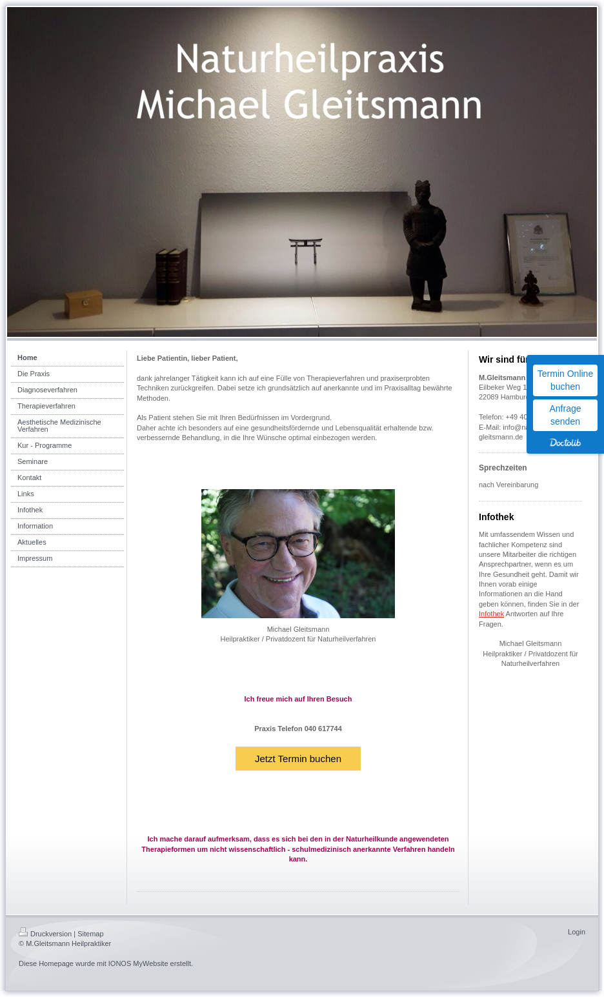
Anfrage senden (565, 415)
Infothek (491, 614)
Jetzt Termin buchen (298, 758)
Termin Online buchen (565, 380)
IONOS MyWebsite (138, 963)
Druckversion (45, 934)
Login (576, 932)
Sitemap (90, 934)
